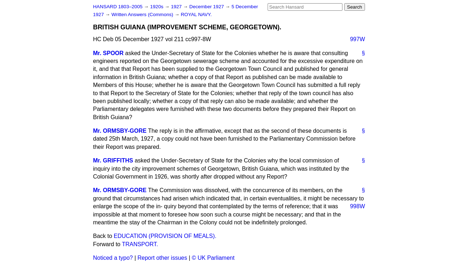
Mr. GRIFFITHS (113, 160)
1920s (157, 6)
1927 (177, 6)
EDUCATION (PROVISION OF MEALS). (165, 236)
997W (357, 39)
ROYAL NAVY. (196, 14)
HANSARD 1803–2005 (117, 6)
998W (357, 206)
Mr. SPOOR (108, 53)
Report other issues (162, 258)
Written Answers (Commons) (143, 14)
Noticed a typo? (113, 258)
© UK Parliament (213, 258)
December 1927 (207, 6)
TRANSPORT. (140, 244)
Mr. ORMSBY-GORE (119, 131)
